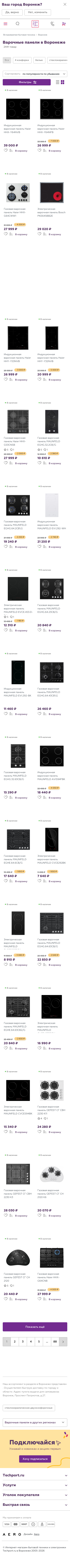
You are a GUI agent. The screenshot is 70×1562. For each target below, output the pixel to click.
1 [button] (6, 1341)
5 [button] (39, 1341)
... (47, 1341)
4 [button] (31, 1341)
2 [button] (15, 1341)
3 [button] (23, 1341)
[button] (12, 12)
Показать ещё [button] (35, 1327)
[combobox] (44, 74)
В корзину (21, 150)
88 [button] (55, 1341)
